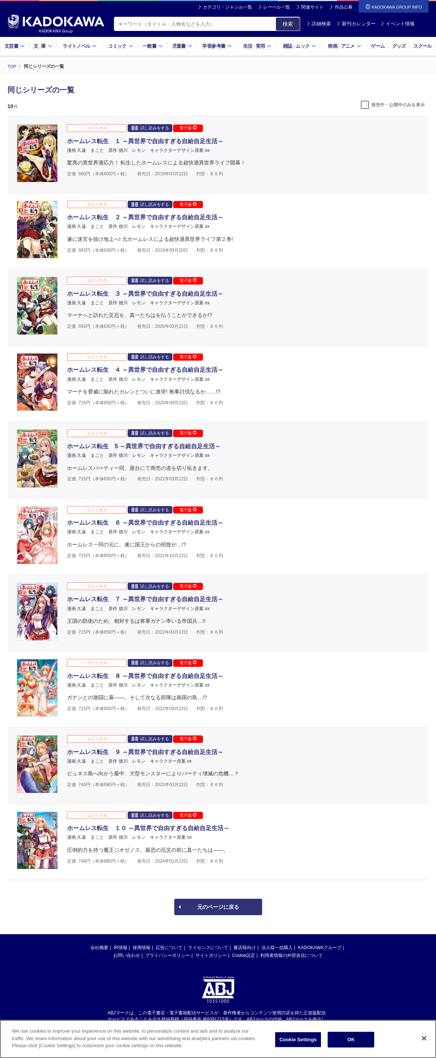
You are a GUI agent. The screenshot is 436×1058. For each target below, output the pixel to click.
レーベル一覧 (276, 7)
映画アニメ (344, 46)
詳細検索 (318, 23)
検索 (288, 24)
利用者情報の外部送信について (291, 955)
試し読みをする (150, 127)
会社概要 (99, 947)
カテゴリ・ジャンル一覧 (227, 7)
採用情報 (141, 947)
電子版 (188, 128)
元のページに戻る (218, 907)
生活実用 (257, 46)
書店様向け (244, 947)
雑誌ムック (299, 46)
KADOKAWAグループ (319, 947)
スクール (422, 46)
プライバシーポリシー (167, 955)
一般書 (153, 46)
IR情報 (120, 947)
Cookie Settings (297, 1043)
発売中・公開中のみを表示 (398, 104)
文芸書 (14, 46)
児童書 (182, 46)
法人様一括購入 (277, 947)
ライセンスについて (208, 947)
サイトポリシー (211, 955)
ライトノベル (80, 46)
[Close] (424, 1043)
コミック (120, 46)
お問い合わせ (126, 955)
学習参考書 (217, 46)
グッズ (399, 46)
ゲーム (378, 46)
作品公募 (344, 7)
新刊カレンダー (356, 23)
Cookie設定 (243, 955)
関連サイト (312, 7)
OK (351, 1043)
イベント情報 (398, 23)
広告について (169, 947)
